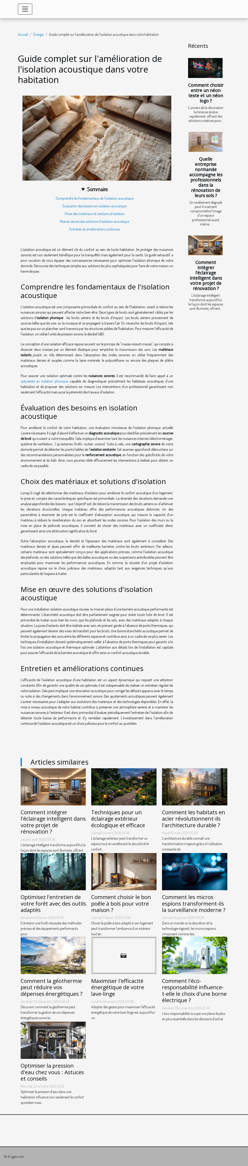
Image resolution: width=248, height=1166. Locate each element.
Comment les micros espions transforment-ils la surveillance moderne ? (194, 903)
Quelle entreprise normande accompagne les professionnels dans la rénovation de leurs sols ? (205, 177)
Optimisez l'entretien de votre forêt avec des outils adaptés (53, 903)
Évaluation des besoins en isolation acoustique (95, 206)
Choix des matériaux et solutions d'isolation (95, 213)
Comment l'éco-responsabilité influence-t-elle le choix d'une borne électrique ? (194, 990)
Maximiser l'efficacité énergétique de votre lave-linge (117, 987)
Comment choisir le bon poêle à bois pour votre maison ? (121, 903)
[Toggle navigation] (25, 9)
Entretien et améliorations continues (94, 229)
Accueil (23, 34)
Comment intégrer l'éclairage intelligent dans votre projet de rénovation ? (206, 275)
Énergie (38, 34)
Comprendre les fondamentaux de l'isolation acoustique (94, 198)
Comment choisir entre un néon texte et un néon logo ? (205, 93)
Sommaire (97, 189)
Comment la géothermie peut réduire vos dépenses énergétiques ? (52, 987)
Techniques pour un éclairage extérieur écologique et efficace (118, 819)
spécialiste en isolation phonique (44, 381)
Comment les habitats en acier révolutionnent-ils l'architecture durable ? (193, 819)
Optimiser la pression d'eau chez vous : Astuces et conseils (52, 1072)
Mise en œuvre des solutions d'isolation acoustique (94, 221)
